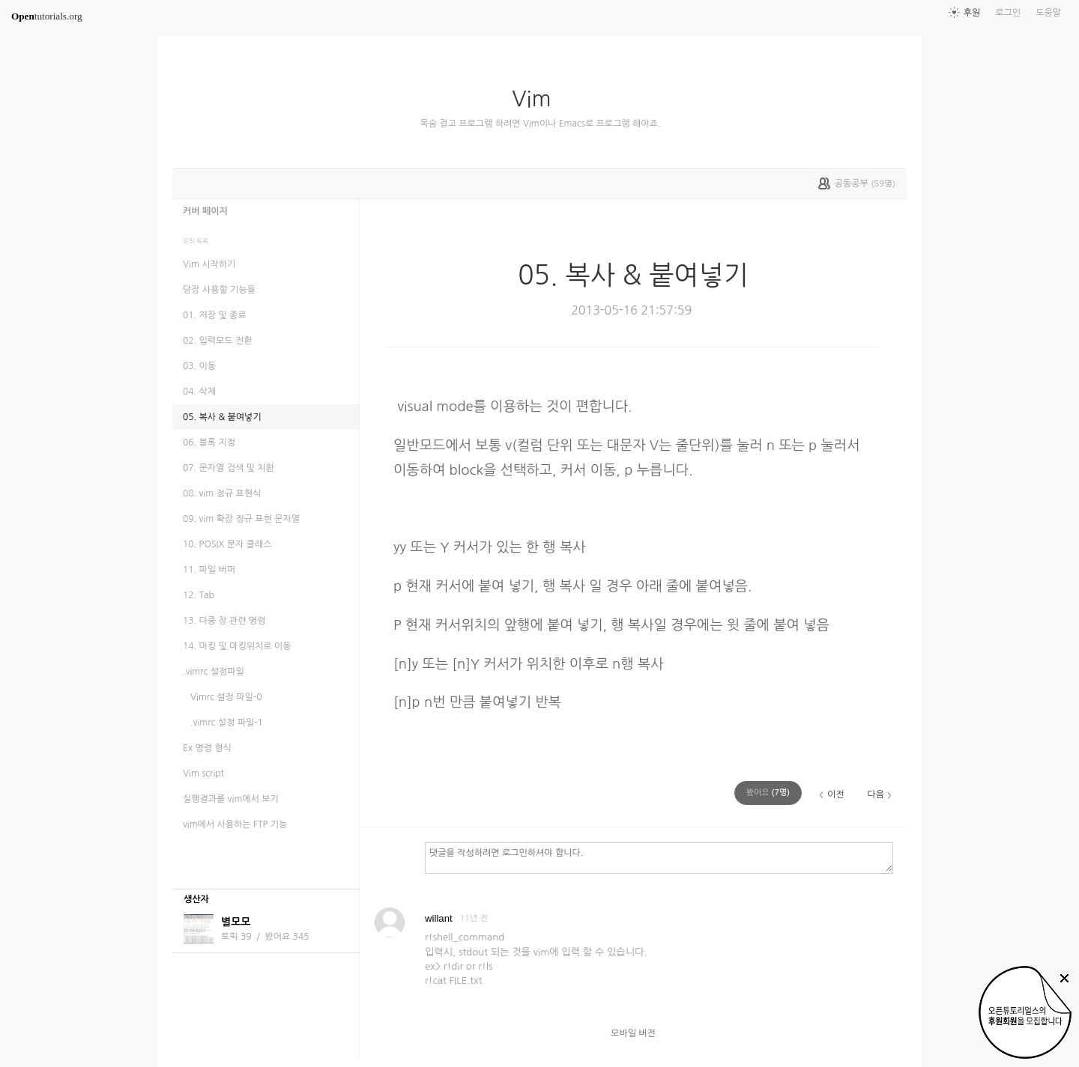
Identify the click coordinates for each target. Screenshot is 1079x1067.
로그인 (1008, 12)
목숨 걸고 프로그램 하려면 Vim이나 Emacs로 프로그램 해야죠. (540, 123)
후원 (972, 12)
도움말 (1048, 12)
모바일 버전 (633, 1033)
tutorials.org (46, 16)
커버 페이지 (205, 211)
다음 (875, 794)
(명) (768, 792)
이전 (835, 794)
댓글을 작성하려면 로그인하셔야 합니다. (659, 857)
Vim (537, 98)
